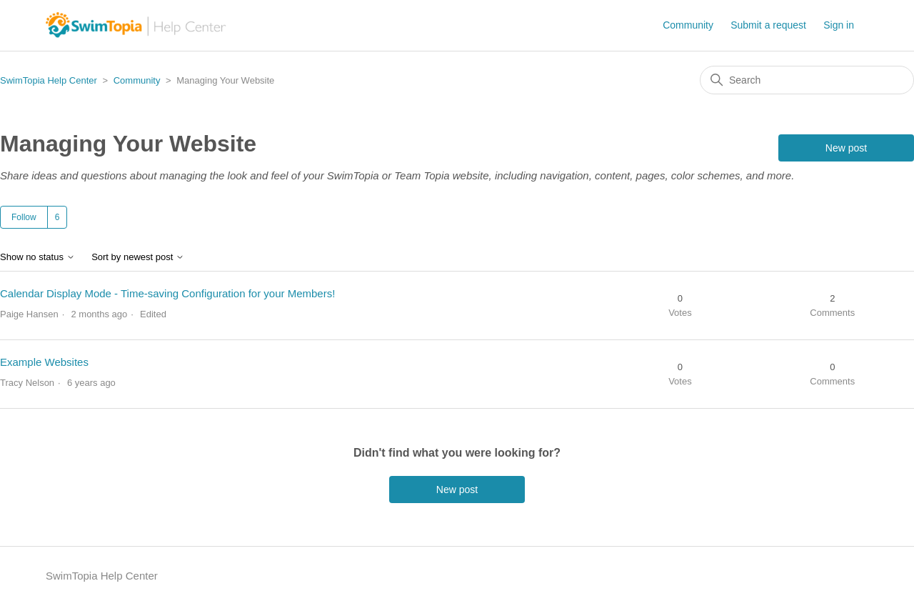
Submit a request (768, 25)
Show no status (37, 257)
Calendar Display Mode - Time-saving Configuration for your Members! (167, 293)
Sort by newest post (137, 257)
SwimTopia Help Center (48, 80)
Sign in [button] (838, 25)
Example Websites (44, 362)
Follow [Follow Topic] (23, 217)
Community (688, 25)
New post (846, 148)
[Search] (807, 80)
